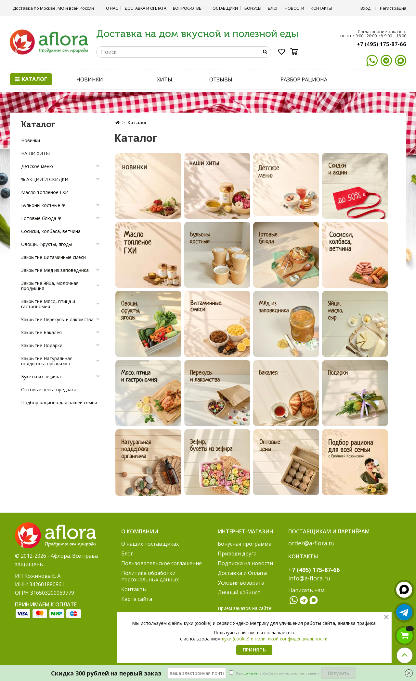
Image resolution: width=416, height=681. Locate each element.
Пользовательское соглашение (161, 563)
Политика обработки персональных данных (150, 576)
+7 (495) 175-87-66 (381, 44)
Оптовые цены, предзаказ (50, 389)
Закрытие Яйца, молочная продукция (50, 285)
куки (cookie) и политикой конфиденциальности (275, 639)
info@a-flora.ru (309, 578)
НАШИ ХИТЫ (35, 153)
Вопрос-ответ (188, 8)
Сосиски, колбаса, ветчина (51, 231)
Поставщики (224, 8)
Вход (365, 8)
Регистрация (393, 8)
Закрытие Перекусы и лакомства (57, 319)
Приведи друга (237, 553)
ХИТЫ (164, 79)
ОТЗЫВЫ (220, 79)
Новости (294, 8)
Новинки (30, 140)
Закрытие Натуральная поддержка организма (46, 361)
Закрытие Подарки (41, 345)
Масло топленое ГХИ (45, 192)
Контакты (321, 8)
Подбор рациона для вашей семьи (59, 402)
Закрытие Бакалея (41, 332)
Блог (273, 8)
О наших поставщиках (150, 544)
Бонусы (252, 8)
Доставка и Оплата (145, 8)
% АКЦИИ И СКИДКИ (44, 179)
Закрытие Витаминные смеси (53, 257)
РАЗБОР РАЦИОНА (303, 79)
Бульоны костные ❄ (43, 205)
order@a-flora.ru (311, 543)
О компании (139, 531)
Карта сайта (136, 599)
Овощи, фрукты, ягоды (46, 244)
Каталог (31, 79)
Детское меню (37, 166)
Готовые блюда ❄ (41, 218)
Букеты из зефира (41, 376)
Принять (254, 650)
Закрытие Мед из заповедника (55, 270)
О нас (112, 8)
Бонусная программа (244, 544)
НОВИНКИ (89, 79)
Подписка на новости (245, 563)
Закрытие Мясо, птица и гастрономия (48, 304)
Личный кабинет (239, 592)
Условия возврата (241, 582)
